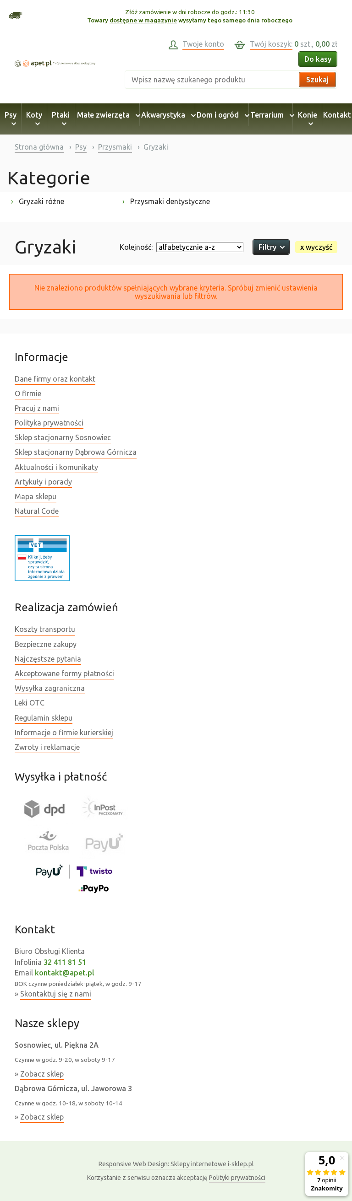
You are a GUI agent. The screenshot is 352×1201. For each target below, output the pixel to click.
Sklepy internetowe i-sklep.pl (176, 1164)
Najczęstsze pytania (48, 659)
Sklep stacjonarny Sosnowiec (63, 437)
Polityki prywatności (237, 1177)
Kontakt (337, 115)
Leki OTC (29, 703)
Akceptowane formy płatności (64, 673)
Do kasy (317, 59)
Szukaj (317, 79)
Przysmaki (115, 147)
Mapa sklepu (35, 496)
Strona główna (39, 147)
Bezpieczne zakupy (46, 644)
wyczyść (316, 247)
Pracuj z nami (37, 408)
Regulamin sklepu (43, 718)
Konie (307, 119)
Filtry (271, 247)
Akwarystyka (167, 115)
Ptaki (61, 119)
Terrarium (271, 115)
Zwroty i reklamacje (47, 747)
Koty (34, 119)
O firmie (28, 393)
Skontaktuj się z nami (55, 994)
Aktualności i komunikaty (56, 467)
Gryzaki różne (37, 201)
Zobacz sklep (42, 1074)
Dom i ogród (222, 115)
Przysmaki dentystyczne (166, 201)
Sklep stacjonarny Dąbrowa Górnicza (76, 452)
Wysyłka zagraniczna (50, 688)
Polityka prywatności (49, 423)
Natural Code (37, 511)
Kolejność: (136, 247)
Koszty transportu (45, 629)
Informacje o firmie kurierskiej (64, 732)
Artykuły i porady (43, 482)
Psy (10, 119)
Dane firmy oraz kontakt (55, 379)
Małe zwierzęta (107, 115)
